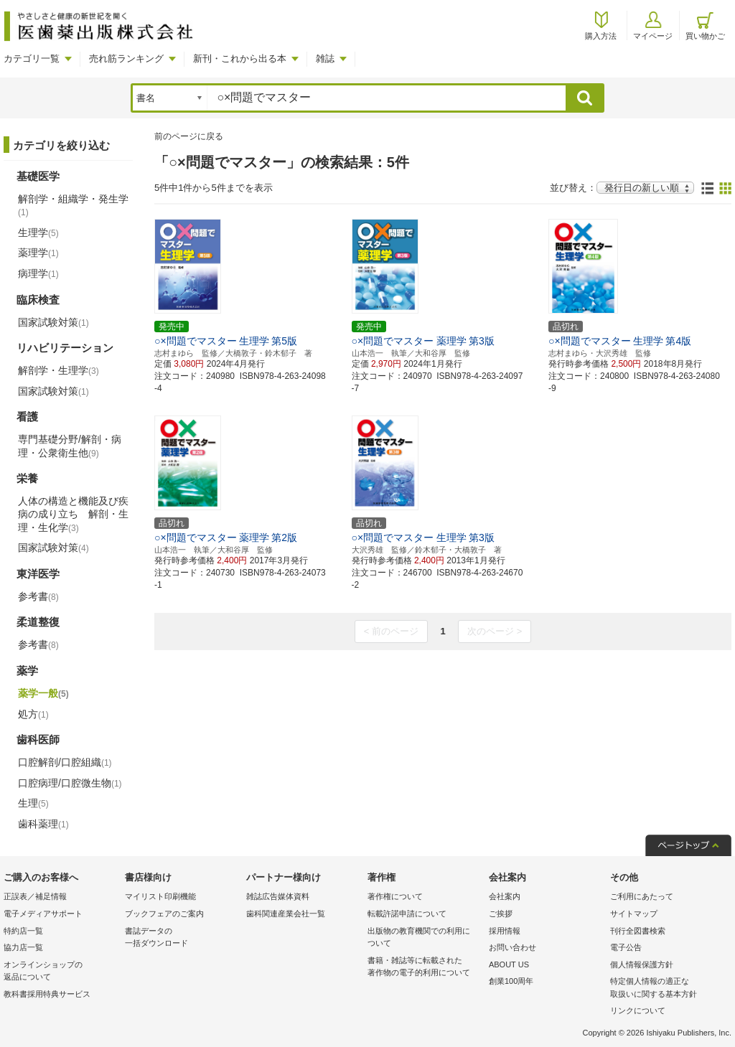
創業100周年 (511, 981)
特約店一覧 (23, 930)
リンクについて (637, 1010)
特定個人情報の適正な (667, 988)
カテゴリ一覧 (32, 58)
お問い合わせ (512, 947)
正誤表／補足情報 (35, 896)
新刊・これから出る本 (239, 58)
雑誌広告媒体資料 (277, 896)
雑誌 (325, 58)
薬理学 (38, 252)
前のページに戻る (188, 136)
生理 (33, 803)
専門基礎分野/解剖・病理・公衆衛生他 (69, 445)
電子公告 (626, 947)
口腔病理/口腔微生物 (70, 783)
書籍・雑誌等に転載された (425, 968)
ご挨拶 (500, 913)
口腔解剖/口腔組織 (65, 762)
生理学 (38, 232)
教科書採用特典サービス (47, 994)
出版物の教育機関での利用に (425, 938)
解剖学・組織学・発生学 (73, 205)
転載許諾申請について (407, 913)
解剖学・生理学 (58, 370)
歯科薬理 (43, 824)
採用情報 (504, 930)
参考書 (38, 596)
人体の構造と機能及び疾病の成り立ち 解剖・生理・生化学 (73, 513)
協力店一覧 (23, 947)
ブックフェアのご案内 (164, 913)
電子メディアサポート (43, 913)
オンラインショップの (61, 972)
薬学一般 (43, 693)
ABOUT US (509, 964)
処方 (33, 714)
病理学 (38, 273)
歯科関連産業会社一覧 (285, 913)
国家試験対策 (53, 322)
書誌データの (182, 938)
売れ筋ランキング (126, 58)
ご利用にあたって (641, 896)
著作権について (395, 896)
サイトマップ (633, 913)
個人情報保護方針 (641, 964)
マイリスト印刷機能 (160, 896)
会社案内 (504, 896)
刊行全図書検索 (637, 930)
